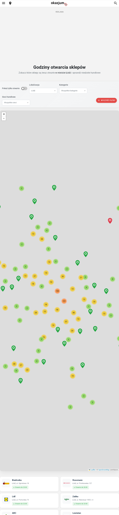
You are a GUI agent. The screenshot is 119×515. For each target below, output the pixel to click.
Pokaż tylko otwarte (11, 88)
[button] (72, 289)
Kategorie (63, 85)
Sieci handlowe (9, 97)
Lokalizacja (34, 85)
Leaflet (92, 470)
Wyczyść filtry (106, 100)
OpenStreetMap (103, 470)
